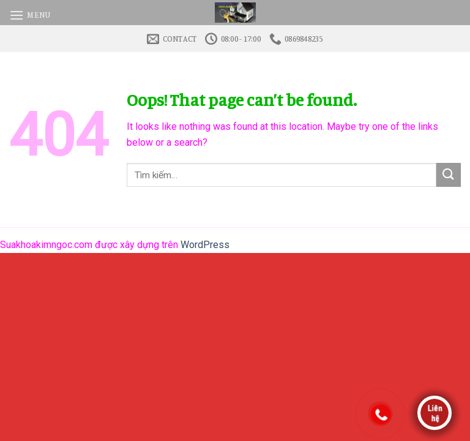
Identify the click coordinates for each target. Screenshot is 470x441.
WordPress (205, 245)
